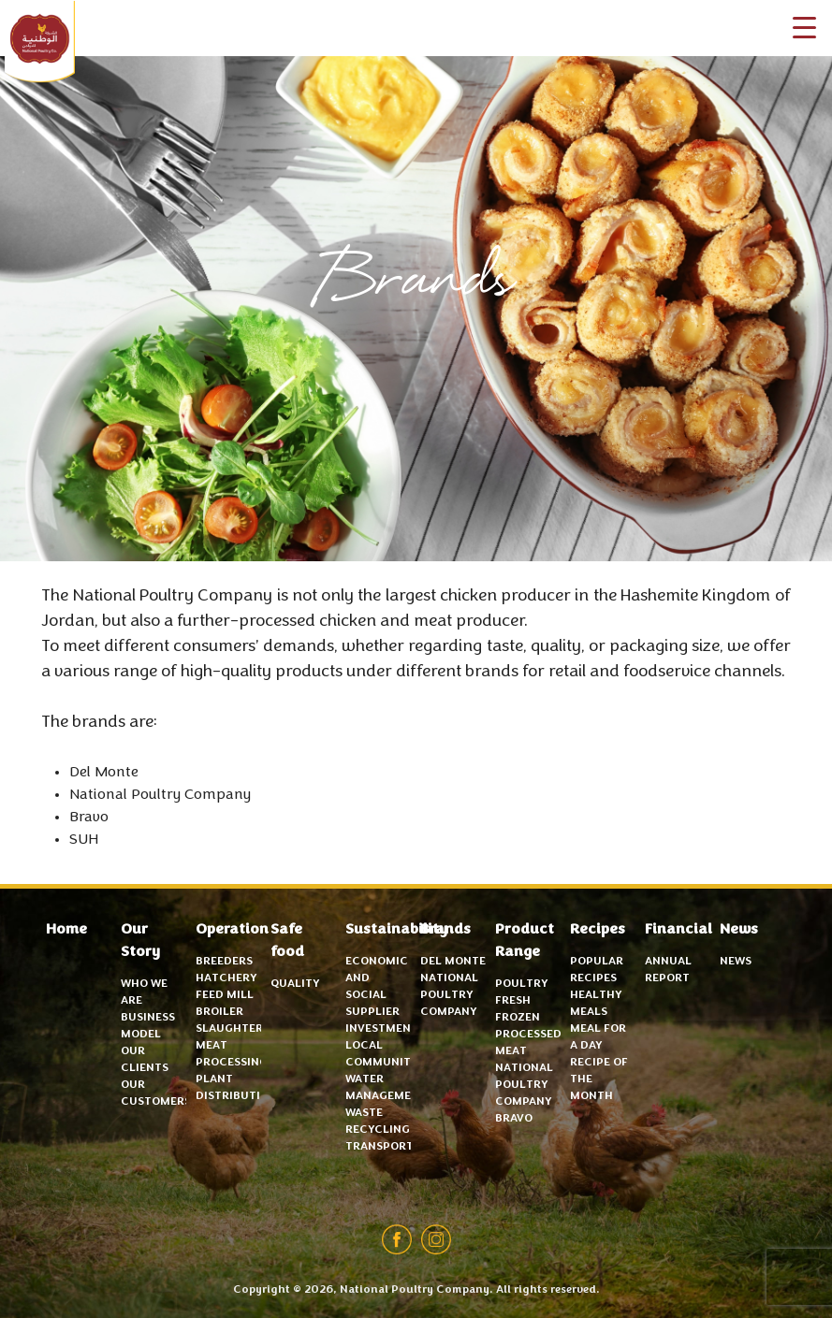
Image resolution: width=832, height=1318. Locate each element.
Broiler (219, 1012)
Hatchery (226, 978)
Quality (294, 984)
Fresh (513, 1001)
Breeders (224, 961)
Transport (379, 1146)
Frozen (517, 1017)
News (736, 961)
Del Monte (453, 961)
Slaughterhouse (248, 1029)
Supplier (372, 1012)
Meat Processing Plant (232, 1062)
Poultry (521, 984)
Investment (381, 1029)
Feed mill (225, 995)
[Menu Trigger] (804, 28)
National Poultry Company (40, 42)
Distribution (236, 1096)
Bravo (514, 1118)
